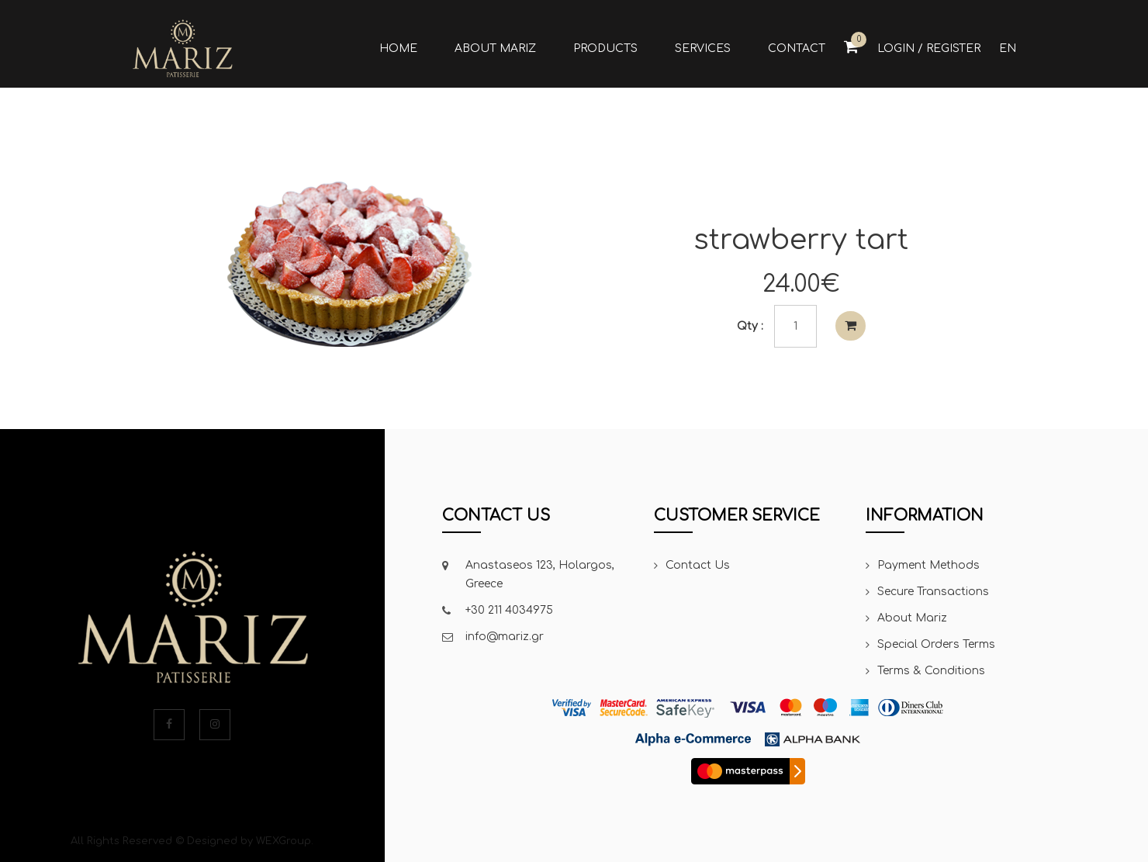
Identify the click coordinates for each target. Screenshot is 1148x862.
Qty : (750, 326)
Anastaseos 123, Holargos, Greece (539, 574)
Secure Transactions (933, 591)
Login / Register (928, 48)
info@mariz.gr (504, 636)
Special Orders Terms (936, 644)
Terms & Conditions (931, 671)
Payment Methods (928, 565)
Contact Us (698, 565)
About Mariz (912, 618)
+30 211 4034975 (509, 610)
